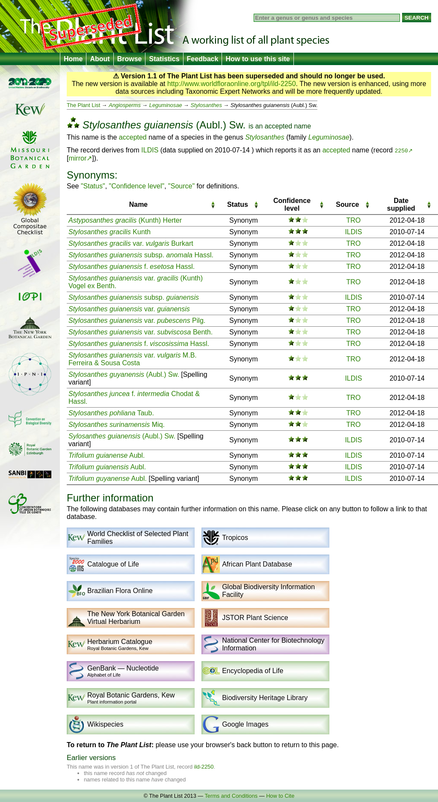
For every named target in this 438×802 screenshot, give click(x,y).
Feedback (203, 59)
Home (73, 59)
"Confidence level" (137, 186)
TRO (353, 220)
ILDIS (149, 150)
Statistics (164, 59)
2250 (401, 150)
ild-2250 (204, 766)
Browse (129, 59)
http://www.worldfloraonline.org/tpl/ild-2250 (231, 83)
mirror (77, 158)
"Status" (93, 186)
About (100, 59)
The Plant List (83, 105)
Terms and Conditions (230, 796)
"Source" (181, 186)
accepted (278, 126)
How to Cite (280, 796)
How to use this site (257, 59)
